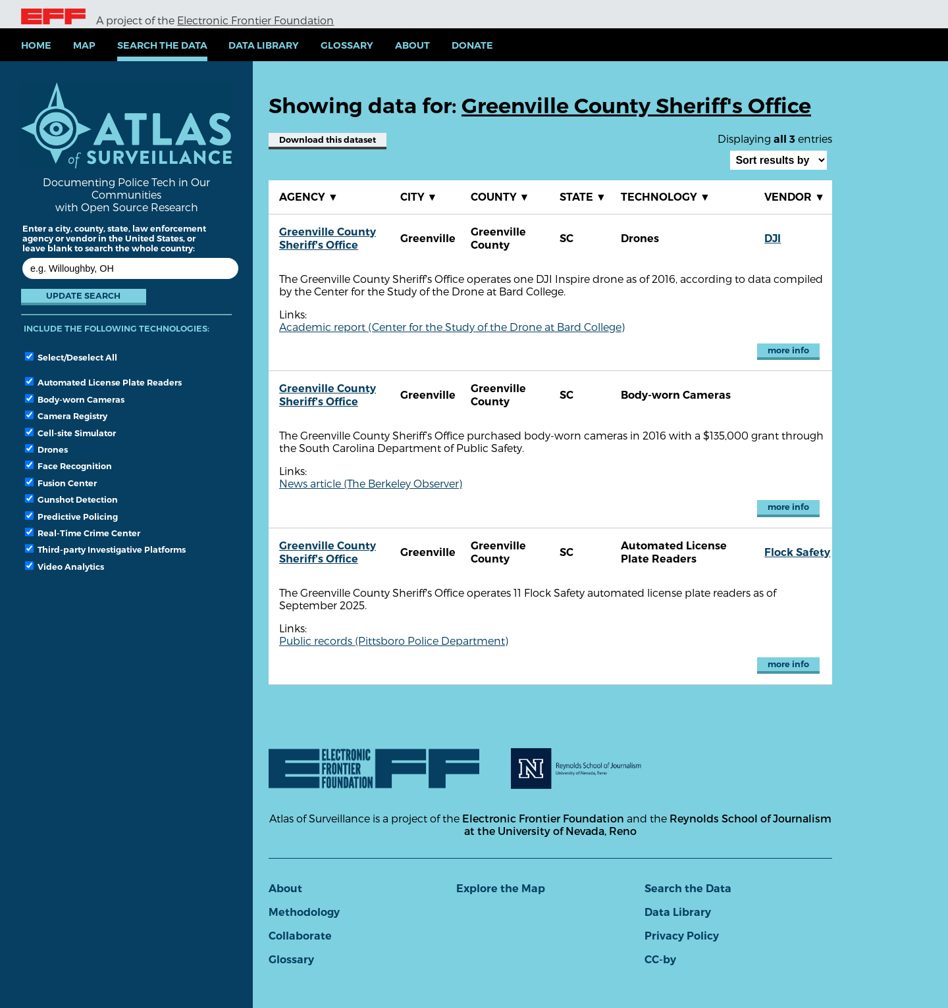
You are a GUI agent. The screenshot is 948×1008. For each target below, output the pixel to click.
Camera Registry (66, 416)
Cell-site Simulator (70, 433)
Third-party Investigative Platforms (105, 549)
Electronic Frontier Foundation (255, 20)
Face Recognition (68, 466)
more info (788, 350)
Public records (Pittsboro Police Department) (393, 640)
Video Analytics (64, 566)
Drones (46, 449)
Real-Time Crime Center (82, 533)
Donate (472, 45)
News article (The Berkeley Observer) (370, 483)
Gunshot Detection (71, 499)
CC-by (660, 959)
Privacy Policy (682, 936)
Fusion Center (61, 483)
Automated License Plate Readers (103, 382)
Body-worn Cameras (74, 399)
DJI (772, 238)
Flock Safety (797, 552)
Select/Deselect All (71, 357)
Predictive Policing (71, 516)
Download (327, 140)
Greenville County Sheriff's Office (327, 238)
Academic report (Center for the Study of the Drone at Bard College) (452, 326)
